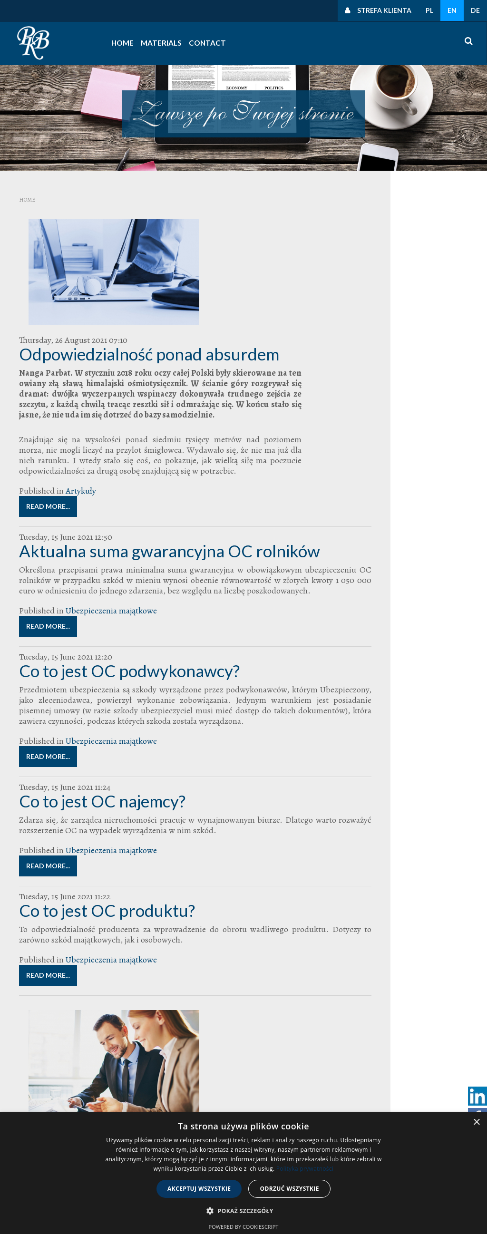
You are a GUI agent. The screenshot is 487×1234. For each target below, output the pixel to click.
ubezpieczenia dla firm (393, 536)
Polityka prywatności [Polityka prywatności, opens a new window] (304, 1169)
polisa (428, 490)
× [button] (476, 1122)
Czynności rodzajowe (395, 370)
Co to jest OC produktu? (107, 865)
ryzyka (368, 508)
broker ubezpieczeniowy (399, 453)
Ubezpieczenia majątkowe (111, 555)
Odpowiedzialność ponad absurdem (201, 237)
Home (124, 43)
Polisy (441, 490)
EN (452, 10)
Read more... (139, 441)
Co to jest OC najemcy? (102, 756)
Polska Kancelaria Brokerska (403, 499)
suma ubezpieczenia (398, 508)
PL (429, 10)
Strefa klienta (384, 10)
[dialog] (243, 1173)
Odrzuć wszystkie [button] (289, 1189)
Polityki (373, 318)
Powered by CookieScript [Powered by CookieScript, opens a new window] (244, 1226)
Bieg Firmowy (375, 437)
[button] (243, 1211)
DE (475, 10)
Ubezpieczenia (402, 528)
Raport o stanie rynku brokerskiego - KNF (189, 983)
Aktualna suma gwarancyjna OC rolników (169, 485)
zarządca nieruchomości (393, 605)
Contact (199, 43)
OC (438, 473)
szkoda (432, 507)
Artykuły (171, 425)
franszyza (389, 464)
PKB (416, 490)
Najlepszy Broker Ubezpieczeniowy (397, 473)
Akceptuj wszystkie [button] (199, 1189)
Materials (158, 43)
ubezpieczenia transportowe (391, 544)
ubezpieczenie (379, 552)
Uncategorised (375, 274)
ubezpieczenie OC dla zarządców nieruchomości (404, 556)
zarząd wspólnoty (417, 619)
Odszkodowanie (385, 490)
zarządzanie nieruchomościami (389, 631)
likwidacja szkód (416, 464)
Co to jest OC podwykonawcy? (129, 615)
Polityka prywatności (394, 266)
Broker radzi (407, 437)
